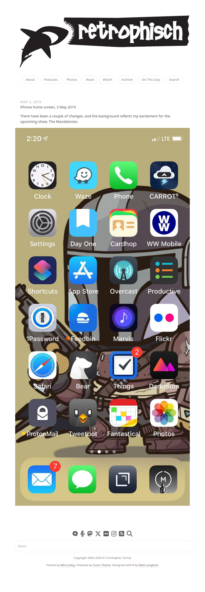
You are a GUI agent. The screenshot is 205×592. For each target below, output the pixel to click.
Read (90, 80)
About (30, 80)
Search (174, 80)
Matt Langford (148, 565)
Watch (107, 80)
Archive (127, 80)
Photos (72, 80)
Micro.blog (68, 565)
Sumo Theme (102, 565)
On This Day (151, 80)
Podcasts (51, 80)
